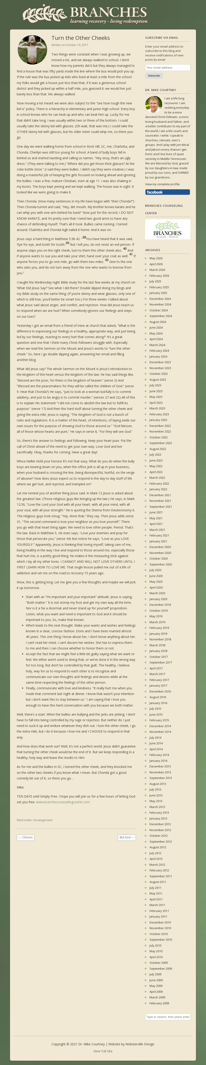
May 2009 (156, 986)
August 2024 (158, 322)
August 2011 (158, 882)
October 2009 (159, 963)
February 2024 (159, 351)
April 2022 (156, 472)
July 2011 (155, 888)
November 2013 (160, 772)
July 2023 (155, 385)
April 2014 (156, 749)
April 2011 (156, 899)
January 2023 (158, 420)
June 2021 (156, 512)
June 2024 (156, 327)
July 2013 (155, 789)
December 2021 (160, 495)
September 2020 (161, 564)
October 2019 (159, 610)
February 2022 (159, 483)
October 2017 (159, 657)
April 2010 (156, 957)
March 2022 (157, 478)
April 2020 (156, 587)
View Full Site (103, 1051)
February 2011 (159, 911)
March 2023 (157, 408)
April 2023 (156, 403)
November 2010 (160, 928)
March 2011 (157, 905)
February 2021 (159, 535)
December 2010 (160, 922)
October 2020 (159, 558)
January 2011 (158, 916)
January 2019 (158, 634)
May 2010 (156, 951)
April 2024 (156, 339)
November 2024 (160, 304)
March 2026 (157, 270)
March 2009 (157, 997)
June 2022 (156, 460)
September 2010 (161, 940)
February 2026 (159, 276)
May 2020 (156, 581)
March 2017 (157, 674)
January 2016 (158, 703)
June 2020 (156, 576)
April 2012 (156, 859)
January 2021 (158, 541)
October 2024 (159, 310)
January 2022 (158, 489)
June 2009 (156, 980)
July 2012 (155, 853)
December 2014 (160, 726)
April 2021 (156, 524)
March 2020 (157, 593)
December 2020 (160, 547)
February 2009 (159, 1003)
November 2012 (160, 830)
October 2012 (159, 836)
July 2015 (155, 709)
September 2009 (161, 968)
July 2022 (155, 454)
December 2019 (160, 605)
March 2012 (157, 865)
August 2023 (158, 379)
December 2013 (160, 766)
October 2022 (159, 437)
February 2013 (159, 812)
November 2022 (160, 431)
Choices (25, 837)
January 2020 (158, 599)
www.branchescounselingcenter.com (63, 802)
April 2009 (156, 992)
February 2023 (159, 414)
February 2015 (159, 720)
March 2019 (157, 622)
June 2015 (156, 714)
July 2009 (155, 974)
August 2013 (158, 784)
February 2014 (159, 755)
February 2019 (159, 628)
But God (127, 837)
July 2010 (155, 945)
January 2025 (158, 293)
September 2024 (161, 316)
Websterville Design (139, 1044)
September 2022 (161, 443)
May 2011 (156, 893)
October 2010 (159, 934)
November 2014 (160, 732)
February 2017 (159, 680)
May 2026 (156, 258)
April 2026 (156, 264)
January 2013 (158, 818)
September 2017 (161, 662)
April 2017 (156, 668)
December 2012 (160, 824)
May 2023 (156, 397)
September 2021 (161, 507)
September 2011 (161, 876)
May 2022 (156, 466)
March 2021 (157, 530)
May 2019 (156, 616)
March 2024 (157, 345)
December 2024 (160, 299)
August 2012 (158, 847)
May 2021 (156, 518)
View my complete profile (162, 184)
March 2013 (157, 807)
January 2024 (158, 356)
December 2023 (160, 362)
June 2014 (156, 743)
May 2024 (156, 333)
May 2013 (156, 801)
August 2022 (158, 449)
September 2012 (161, 841)
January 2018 (158, 651)
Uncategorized (42, 820)
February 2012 (159, 870)
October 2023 (159, 374)
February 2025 (159, 287)
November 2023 (160, 368)
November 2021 (160, 501)
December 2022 (160, 426)
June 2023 (156, 391)
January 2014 (158, 761)
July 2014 (155, 738)
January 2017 (158, 685)
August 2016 (158, 697)
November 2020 (160, 553)
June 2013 (156, 795)
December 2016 (160, 691)
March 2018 (157, 645)
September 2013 (161, 778)
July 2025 (155, 281)
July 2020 (155, 570)
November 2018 (160, 639)
